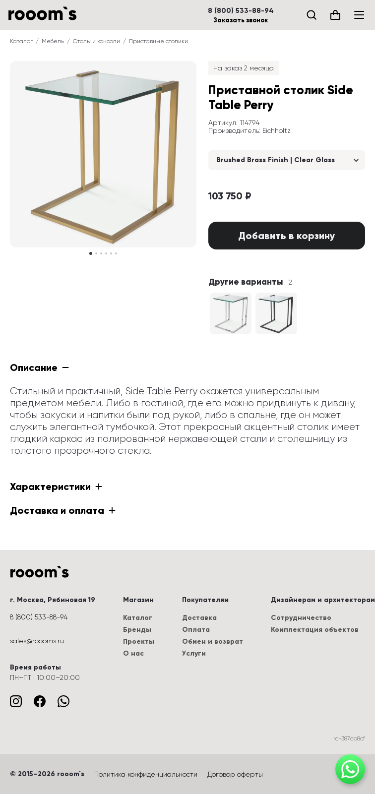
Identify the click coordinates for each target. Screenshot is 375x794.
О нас (133, 653)
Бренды (137, 629)
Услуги (194, 653)
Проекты (138, 641)
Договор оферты (235, 774)
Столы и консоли (96, 41)
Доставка (199, 617)
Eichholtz (276, 130)
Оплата (196, 629)
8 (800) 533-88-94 (241, 11)
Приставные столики (158, 41)
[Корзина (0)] (335, 15)
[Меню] (359, 15)
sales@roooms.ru (37, 641)
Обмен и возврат (212, 641)
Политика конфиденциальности (145, 774)
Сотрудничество (301, 617)
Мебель (53, 41)
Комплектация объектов (315, 629)
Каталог (21, 41)
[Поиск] (311, 15)
